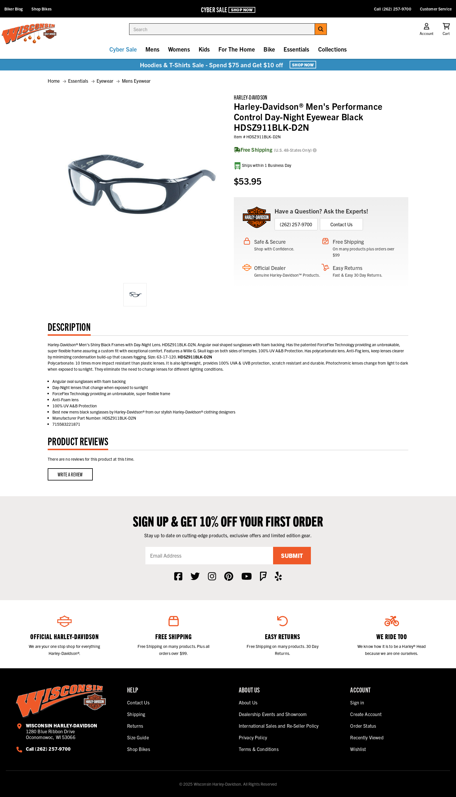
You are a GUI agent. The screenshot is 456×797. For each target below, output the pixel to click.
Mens (152, 49)
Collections (332, 49)
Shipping (136, 714)
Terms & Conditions (259, 749)
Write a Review (70, 474)
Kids (204, 49)
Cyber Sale (123, 49)
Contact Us (341, 224)
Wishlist (358, 749)
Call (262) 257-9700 (392, 8)
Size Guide (138, 737)
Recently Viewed (366, 737)
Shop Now (242, 9)
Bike (269, 49)
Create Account (366, 714)
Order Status (363, 726)
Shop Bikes (41, 8)
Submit (292, 555)
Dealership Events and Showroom (273, 714)
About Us (248, 702)
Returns (135, 726)
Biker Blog (13, 8)
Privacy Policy (253, 737)
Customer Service (436, 8)
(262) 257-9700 (296, 224)
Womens (179, 49)
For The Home (236, 49)
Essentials (296, 49)
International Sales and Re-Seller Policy (278, 726)
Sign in (357, 702)
